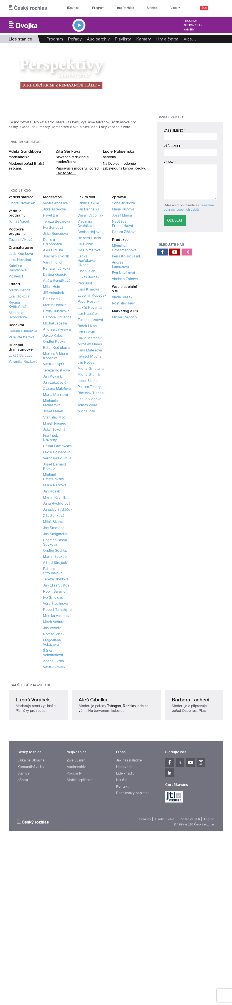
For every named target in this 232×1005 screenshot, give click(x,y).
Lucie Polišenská (119, 241)
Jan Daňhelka (88, 299)
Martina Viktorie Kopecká (55, 445)
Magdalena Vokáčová (52, 732)
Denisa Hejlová (90, 321)
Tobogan (123, 834)
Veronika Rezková (23, 451)
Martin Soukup (55, 646)
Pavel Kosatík (88, 391)
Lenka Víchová (89, 489)
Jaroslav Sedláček (57, 599)
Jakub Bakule (88, 293)
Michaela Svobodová (18, 404)
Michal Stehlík (89, 464)
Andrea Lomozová (120, 354)
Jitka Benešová (55, 323)
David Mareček (90, 428)
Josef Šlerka (88, 470)
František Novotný (50, 527)
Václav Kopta (53, 454)
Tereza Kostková (56, 460)
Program (91, 8)
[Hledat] (217, 8)
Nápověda (124, 900)
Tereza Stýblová (55, 669)
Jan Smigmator (55, 624)
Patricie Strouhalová (52, 660)
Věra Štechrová (55, 693)
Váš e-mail (172, 146)
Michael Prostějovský (53, 566)
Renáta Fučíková (56, 358)
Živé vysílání (76, 893)
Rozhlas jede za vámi (105, 839)
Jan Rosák (51, 581)
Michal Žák (86, 501)
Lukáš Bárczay (20, 445)
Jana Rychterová (56, 593)
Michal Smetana (91, 458)
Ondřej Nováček (22, 293)
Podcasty (74, 906)
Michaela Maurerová (51, 492)
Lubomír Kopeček (92, 385)
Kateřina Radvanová (18, 357)
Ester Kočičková (56, 437)
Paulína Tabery (89, 476)
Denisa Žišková (124, 321)
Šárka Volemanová (53, 742)
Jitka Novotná (20, 349)
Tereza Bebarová (56, 311)
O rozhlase (157, 8)
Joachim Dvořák (56, 346)
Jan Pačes (86, 452)
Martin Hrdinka (55, 395)
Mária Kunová (123, 299)
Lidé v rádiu (125, 906)
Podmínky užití (189, 952)
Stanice (135, 8)
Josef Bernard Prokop (54, 556)
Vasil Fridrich (53, 352)
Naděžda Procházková (122, 313)
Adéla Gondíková (25, 241)
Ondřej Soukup (55, 640)
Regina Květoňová (17, 394)
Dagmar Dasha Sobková (55, 632)
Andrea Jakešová (57, 419)
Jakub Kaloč (53, 425)
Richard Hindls (89, 328)
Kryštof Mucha (90, 446)
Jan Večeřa (52, 718)
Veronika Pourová (57, 548)
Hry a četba (167, 39)
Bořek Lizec (87, 415)
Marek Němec (54, 513)
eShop (22, 913)
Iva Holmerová (89, 340)
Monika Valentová (57, 705)
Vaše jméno (175, 130)
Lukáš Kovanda (90, 397)
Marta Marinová (55, 484)
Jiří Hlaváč (86, 334)
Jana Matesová (90, 440)
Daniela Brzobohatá (52, 331)
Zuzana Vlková (20, 329)
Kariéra (121, 913)
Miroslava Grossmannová (124, 337)
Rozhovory (194, 39)
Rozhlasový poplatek (133, 926)
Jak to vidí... (66, 262)
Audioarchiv (193, 25)
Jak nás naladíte (129, 893)
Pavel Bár (50, 305)
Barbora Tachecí (180, 828)
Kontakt (122, 920)
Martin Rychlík (54, 587)
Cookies (145, 952)
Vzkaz (170, 162)
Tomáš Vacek (19, 311)
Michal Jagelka (55, 413)
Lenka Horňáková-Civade (87, 350)
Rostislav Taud (123, 393)
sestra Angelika (55, 293)
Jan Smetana (53, 617)
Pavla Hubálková (56, 401)
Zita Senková (68, 241)
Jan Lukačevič (54, 472)
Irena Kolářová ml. (126, 346)
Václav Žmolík (54, 757)
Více (216, 39)
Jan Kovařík (52, 466)
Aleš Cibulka (53, 340)
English (209, 952)
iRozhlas (71, 8)
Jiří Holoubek (53, 382)
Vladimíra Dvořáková (86, 313)
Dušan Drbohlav (90, 305)
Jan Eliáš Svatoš (56, 675)
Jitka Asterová (54, 299)
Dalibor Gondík (55, 364)
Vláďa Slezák (122, 387)
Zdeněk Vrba (53, 751)
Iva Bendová (53, 317)
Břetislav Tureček (92, 483)
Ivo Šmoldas (53, 687)
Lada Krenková (21, 343)
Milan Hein (51, 376)
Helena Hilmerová (23, 421)
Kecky (140, 258)
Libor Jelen (86, 361)
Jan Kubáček (88, 403)
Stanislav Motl (54, 507)
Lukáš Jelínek (89, 367)
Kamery (189, 29)
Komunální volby (30, 900)
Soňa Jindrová (123, 293)
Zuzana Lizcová (90, 409)
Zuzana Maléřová (57, 478)
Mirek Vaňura (53, 711)
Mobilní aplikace (80, 913)
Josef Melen (53, 501)
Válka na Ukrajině (31, 893)
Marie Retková (54, 575)
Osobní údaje (164, 952)
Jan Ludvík (86, 422)
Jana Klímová (88, 379)
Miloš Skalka (53, 611)
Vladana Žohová (125, 368)
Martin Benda (19, 380)
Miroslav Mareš (90, 434)
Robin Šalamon (55, 681)
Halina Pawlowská (57, 536)
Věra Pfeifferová (22, 427)
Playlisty (123, 39)
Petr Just (85, 373)
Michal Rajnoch (124, 407)
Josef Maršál (122, 305)
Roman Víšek (53, 724)
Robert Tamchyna (57, 699)
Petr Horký (51, 389)
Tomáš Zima (87, 495)
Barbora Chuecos (57, 407)
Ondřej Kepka (54, 431)
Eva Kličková (19, 386)
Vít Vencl (16, 366)
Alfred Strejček (55, 652)
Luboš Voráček (33, 828)
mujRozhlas (113, 8)
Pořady (75, 39)
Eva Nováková (123, 362)
